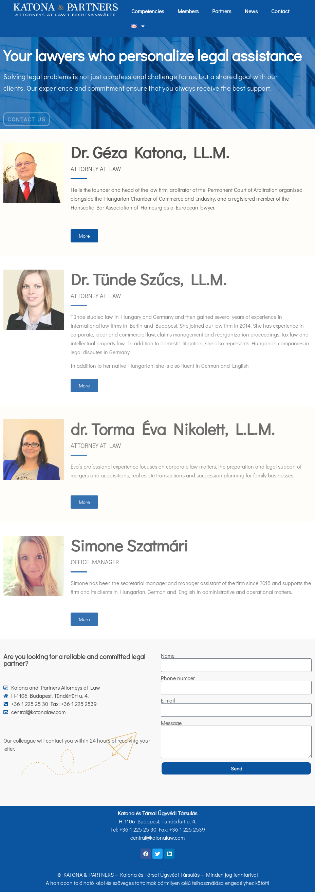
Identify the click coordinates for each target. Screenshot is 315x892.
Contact (280, 11)
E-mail (168, 700)
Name (167, 655)
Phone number (178, 678)
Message (171, 723)
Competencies (147, 11)
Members (188, 11)
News (251, 11)
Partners (221, 11)
